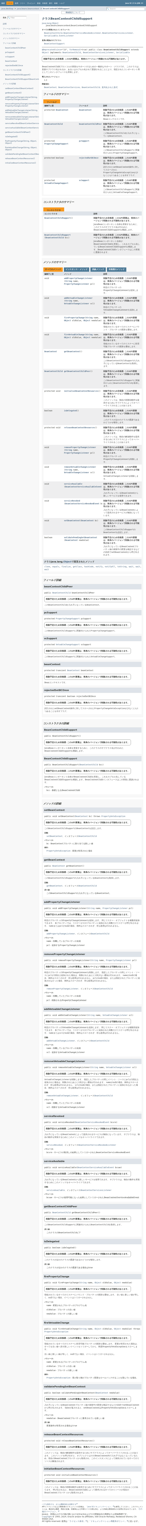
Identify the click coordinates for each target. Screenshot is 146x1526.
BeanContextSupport (54, 44)
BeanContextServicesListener (117, 33)
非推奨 (44, 3)
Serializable (51, 36)
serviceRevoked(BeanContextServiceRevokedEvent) (22, 123)
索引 (50, 3)
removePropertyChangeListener (80, 447)
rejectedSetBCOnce (14, 65)
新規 (38, 3)
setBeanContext (72, 520)
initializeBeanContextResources (81, 391)
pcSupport (9, 52)
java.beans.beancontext (28, 9)
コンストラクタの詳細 (12, 70)
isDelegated (70, 410)
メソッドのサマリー (11, 38)
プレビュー (31, 3)
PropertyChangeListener (76, 284)
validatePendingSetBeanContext (80, 537)
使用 (16, 3)
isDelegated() (11, 136)
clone (47, 566)
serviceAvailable (73, 484)
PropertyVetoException (113, 816)
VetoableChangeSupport (56, 183)
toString (121, 566)
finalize (66, 566)
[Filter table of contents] (17, 17)
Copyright (47, 1516)
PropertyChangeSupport (56, 144)
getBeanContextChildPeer (77, 371)
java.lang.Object (50, 23)
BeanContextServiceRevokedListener (82, 33)
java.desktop (7, 9)
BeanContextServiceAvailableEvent (83, 487)
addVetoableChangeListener (78, 298)
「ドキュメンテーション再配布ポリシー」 (108, 1521)
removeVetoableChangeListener (80, 467)
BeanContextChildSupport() (17, 75)
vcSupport (9, 57)
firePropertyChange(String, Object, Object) (21, 142)
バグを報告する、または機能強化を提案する (59, 1504)
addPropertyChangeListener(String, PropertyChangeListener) (21, 98)
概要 (3, 3)
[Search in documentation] (126, 8)
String (68, 281)
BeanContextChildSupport (56, 9)
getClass (77, 566)
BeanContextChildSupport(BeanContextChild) (22, 79)
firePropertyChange (74, 317)
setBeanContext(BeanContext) (19, 88)
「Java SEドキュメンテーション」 (99, 1507)
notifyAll (110, 566)
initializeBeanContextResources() (20, 163)
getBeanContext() (13, 93)
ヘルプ (61, 3)
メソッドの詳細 (9, 84)
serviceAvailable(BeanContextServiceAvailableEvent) (22, 128)
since (58, 49)
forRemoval (75, 49)
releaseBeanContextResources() (20, 158)
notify (99, 566)
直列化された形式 (110, 87)
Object (45, 52)
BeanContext (62, 110)
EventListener (66, 36)
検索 (56, 3)
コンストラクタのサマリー (14, 33)
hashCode (88, 566)
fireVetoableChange (74, 334)
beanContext (11, 61)
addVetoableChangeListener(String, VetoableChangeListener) (21, 111)
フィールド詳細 (9, 43)
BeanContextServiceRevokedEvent (82, 503)
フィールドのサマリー (12, 29)
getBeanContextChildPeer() (17, 132)
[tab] (53, 269)
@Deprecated (48, 49)
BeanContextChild (53, 33)
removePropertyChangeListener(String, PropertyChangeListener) (22, 105)
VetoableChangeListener (76, 303)
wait (131, 566)
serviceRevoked (72, 501)
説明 (5, 24)
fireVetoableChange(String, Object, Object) (21, 148)
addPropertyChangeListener (78, 278)
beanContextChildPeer (15, 48)
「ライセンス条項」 (76, 1521)
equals (55, 566)
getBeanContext (72, 351)
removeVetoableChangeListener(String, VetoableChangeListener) (22, 118)
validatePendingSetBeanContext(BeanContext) (22, 154)
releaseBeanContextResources (79, 427)
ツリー (22, 3)
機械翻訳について (73, 12)
